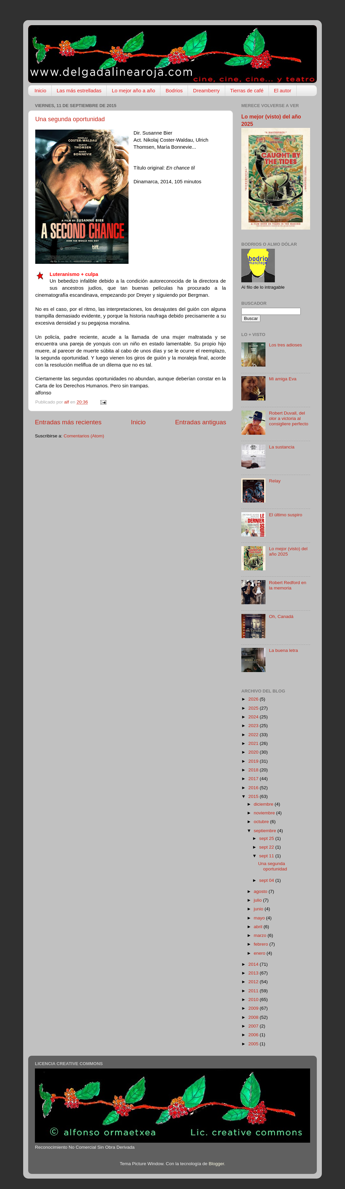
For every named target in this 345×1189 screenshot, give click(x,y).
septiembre (266, 830)
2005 (254, 1043)
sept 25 (267, 838)
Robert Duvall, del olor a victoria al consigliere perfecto (288, 418)
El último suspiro (285, 514)
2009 (254, 1008)
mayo (260, 917)
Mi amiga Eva (282, 378)
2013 (254, 973)
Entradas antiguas (200, 422)
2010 (254, 999)
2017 (254, 778)
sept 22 (267, 847)
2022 (254, 734)
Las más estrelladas (79, 90)
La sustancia (281, 446)
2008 (254, 1017)
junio (259, 908)
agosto (261, 891)
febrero (261, 944)
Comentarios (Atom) (84, 435)
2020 (254, 752)
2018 (254, 769)
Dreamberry (206, 90)
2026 (254, 699)
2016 (254, 787)
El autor (282, 90)
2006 (254, 1034)
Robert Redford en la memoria (287, 585)
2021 (254, 743)
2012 (254, 981)
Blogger (216, 1163)
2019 (254, 761)
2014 (254, 964)
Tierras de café (247, 90)
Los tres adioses (285, 344)
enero (260, 953)
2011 (254, 990)
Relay (275, 480)
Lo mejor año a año (133, 90)
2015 (254, 796)
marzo (260, 935)
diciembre (264, 804)
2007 (254, 1026)
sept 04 (267, 880)
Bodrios (174, 90)
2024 (254, 716)
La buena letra (283, 650)
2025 (254, 708)
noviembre (265, 812)
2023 (254, 725)
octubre (262, 821)
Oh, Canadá (281, 616)
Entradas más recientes (68, 422)
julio (258, 900)
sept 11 (267, 855)
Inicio (40, 90)
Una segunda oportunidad (70, 119)
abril (258, 926)
